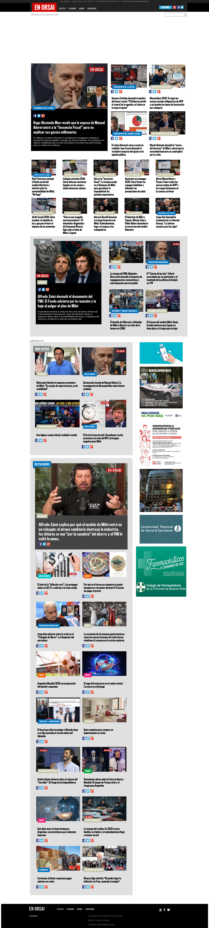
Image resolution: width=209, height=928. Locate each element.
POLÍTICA (62, 8)
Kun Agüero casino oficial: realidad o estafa (56, 435)
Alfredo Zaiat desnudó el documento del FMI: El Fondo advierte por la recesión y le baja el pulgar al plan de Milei (67, 301)
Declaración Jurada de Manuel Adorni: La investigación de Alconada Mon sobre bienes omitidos (104, 386)
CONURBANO (91, 8)
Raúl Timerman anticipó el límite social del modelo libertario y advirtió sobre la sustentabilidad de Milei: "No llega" (43, 186)
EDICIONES (165, 7)
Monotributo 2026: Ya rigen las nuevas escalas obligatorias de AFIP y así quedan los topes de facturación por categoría (167, 102)
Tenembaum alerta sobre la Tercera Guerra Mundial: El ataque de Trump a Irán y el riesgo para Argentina (103, 782)
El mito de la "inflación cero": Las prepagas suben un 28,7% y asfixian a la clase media (57, 586)
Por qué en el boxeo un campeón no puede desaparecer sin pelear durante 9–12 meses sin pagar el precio (104, 588)
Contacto (33, 916)
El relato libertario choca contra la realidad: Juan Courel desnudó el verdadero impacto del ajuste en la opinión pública (128, 149)
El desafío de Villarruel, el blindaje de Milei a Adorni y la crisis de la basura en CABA (126, 325)
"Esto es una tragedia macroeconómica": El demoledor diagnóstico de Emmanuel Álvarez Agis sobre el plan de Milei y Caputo (73, 224)
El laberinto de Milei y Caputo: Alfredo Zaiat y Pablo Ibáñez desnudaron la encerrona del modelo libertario (136, 223)
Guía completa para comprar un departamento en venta (98, 731)
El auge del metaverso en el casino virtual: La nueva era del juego (103, 685)
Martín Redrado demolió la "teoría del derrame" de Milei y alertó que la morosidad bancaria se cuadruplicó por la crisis (167, 149)
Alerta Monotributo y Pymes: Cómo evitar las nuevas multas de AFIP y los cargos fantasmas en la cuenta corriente (167, 185)
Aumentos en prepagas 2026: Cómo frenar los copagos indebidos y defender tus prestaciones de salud (135, 185)
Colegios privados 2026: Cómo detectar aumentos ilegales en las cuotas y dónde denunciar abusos (74, 183)
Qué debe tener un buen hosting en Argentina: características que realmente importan (56, 832)
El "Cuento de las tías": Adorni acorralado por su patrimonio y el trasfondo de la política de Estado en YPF (162, 278)
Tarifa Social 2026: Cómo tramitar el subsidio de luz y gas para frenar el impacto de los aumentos (43, 221)
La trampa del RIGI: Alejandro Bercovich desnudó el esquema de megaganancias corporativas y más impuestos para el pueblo (126, 278)
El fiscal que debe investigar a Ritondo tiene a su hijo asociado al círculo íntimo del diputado (57, 733)
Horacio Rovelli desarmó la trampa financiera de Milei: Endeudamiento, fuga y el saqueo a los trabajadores (105, 223)
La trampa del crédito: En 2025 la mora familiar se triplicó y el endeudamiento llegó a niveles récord (104, 832)
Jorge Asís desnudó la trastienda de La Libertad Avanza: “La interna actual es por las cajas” (167, 221)
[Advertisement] (109, 42)
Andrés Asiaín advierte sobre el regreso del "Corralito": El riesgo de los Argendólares (57, 780)
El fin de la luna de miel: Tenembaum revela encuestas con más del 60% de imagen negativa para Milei (103, 438)
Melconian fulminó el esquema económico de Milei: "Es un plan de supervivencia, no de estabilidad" (57, 386)
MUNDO (81, 8)
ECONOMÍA (72, 8)
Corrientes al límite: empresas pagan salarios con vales (54, 879)
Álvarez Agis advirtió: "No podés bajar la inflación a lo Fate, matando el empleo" (102, 879)
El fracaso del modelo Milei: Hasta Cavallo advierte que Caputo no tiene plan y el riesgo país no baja (162, 325)
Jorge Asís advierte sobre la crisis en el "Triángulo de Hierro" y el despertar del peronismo (55, 637)
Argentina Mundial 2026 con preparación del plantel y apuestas (56, 685)
